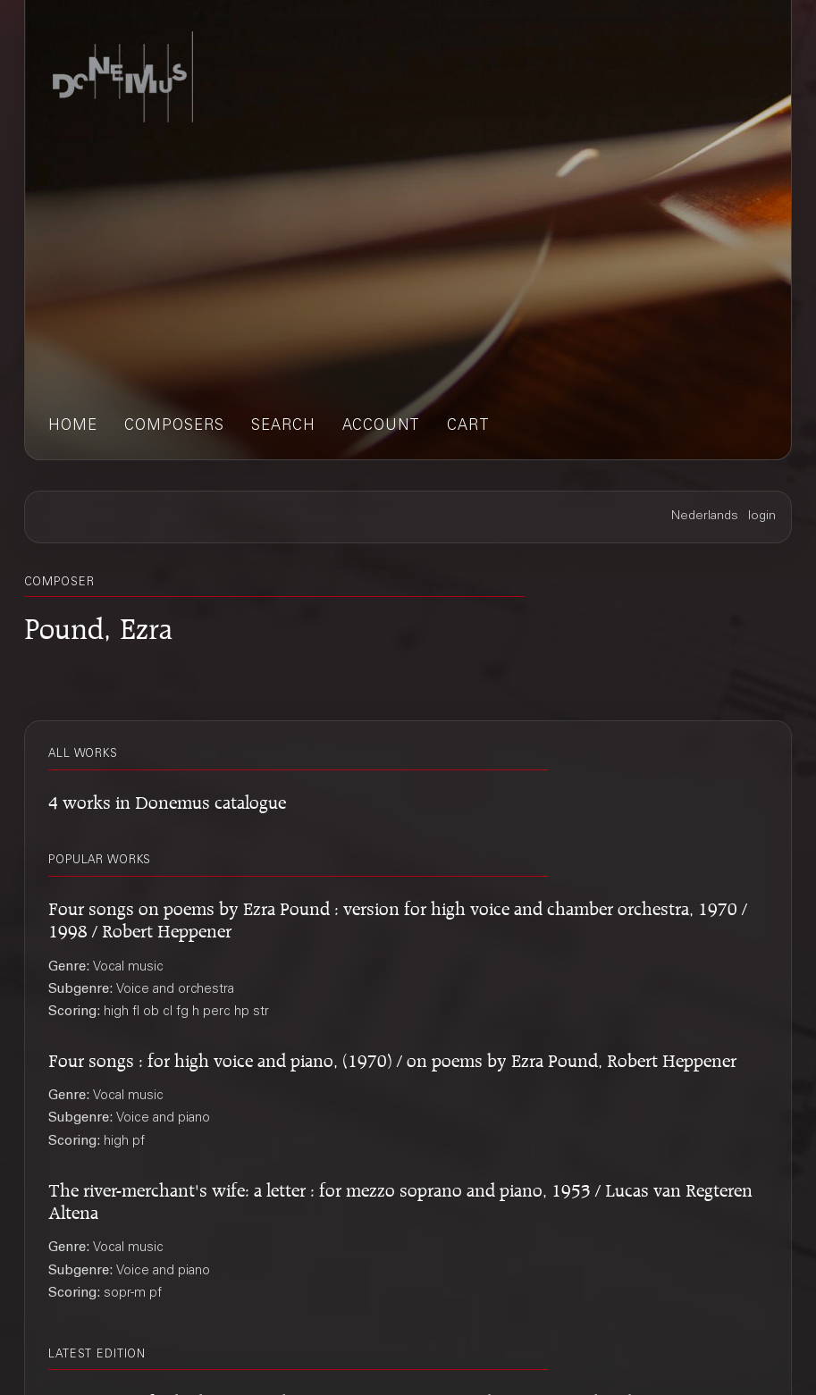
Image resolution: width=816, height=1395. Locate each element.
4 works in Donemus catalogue (167, 799)
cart (468, 426)
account (381, 426)
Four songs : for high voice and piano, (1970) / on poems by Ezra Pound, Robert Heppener (392, 1058)
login (762, 516)
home (72, 426)
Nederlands (704, 516)
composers (174, 426)
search (283, 426)
